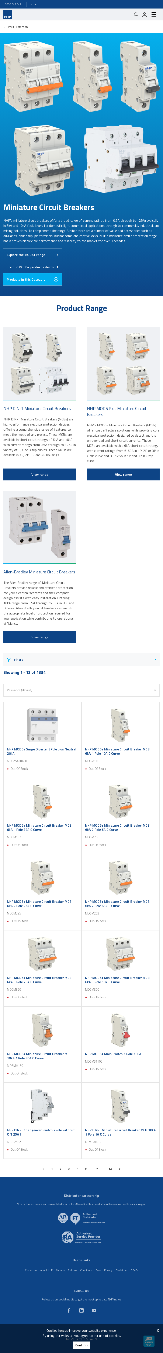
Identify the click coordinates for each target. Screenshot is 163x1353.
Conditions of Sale (90, 1270)
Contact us (31, 1270)
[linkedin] (81, 1310)
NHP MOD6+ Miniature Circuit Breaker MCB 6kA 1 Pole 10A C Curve (117, 751)
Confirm (81, 1345)
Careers (60, 1270)
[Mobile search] (136, 14)
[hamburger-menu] (154, 14)
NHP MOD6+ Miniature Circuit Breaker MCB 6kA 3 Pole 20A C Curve (39, 980)
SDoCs (134, 1270)
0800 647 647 (13, 4)
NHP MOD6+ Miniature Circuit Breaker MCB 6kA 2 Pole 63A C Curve (117, 903)
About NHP (46, 1270)
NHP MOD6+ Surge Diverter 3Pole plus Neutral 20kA (41, 751)
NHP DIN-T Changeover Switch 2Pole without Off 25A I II (41, 1132)
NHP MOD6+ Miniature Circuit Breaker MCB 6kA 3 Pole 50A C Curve (117, 980)
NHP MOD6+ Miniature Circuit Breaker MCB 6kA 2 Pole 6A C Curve (117, 827)
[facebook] (69, 1310)
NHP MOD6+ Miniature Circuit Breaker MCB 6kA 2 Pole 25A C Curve (39, 903)
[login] (144, 14)
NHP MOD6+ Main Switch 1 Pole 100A (113, 1054)
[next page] (120, 1169)
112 (109, 1168)
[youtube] (94, 1310)
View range (39, 474)
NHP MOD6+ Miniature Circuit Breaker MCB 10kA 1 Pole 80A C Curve (39, 1056)
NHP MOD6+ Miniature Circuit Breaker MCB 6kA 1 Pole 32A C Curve (39, 827)
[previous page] (43, 1169)
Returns (72, 1270)
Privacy (108, 1270)
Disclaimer (122, 1270)
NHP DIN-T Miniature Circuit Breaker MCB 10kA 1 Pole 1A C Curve (120, 1132)
